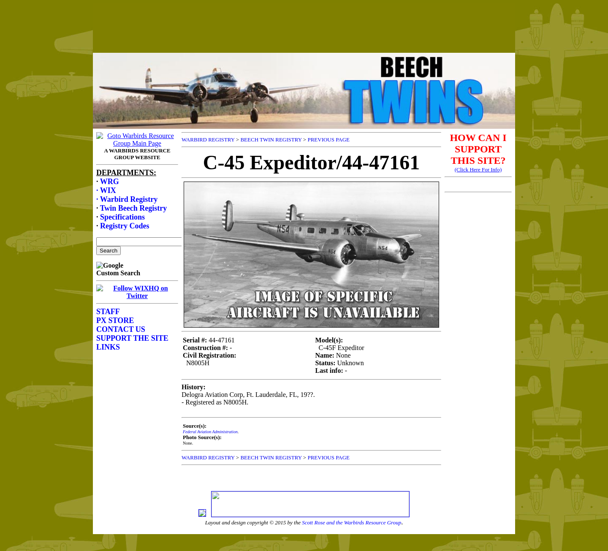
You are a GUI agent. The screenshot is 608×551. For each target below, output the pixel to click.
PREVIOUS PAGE (328, 139)
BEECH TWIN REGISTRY (270, 139)
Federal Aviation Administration (210, 431)
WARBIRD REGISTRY (208, 139)
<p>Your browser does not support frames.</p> (304, 35)
